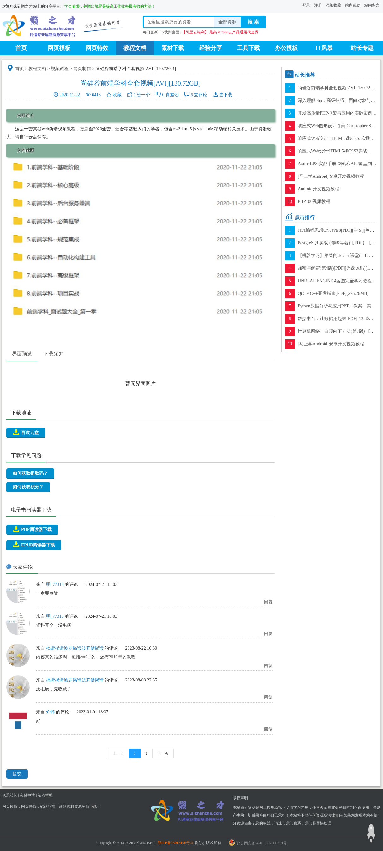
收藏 (117, 94)
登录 (306, 5)
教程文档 (134, 48)
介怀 (50, 712)
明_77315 (55, 584)
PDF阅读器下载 (32, 529)
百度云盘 (26, 432)
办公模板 (286, 48)
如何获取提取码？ (30, 473)
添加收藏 (333, 5)
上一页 (118, 753)
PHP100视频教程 (314, 201)
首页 (21, 48)
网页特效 (97, 48)
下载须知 (54, 353)
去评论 (200, 94)
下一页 (163, 753)
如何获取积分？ (28, 487)
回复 (268, 601)
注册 (318, 5)
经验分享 (210, 48)
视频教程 (60, 68)
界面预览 (22, 353)
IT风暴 (324, 48)
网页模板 (59, 48)
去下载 (225, 94)
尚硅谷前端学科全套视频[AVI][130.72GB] (338, 88)
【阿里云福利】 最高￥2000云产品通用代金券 (220, 32)
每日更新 (150, 32)
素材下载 (172, 48)
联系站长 (9, 795)
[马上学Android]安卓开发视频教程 (331, 176)
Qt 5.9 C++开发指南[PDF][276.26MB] (333, 293)
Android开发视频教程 (318, 189)
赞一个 (143, 94)
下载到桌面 (169, 32)
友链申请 (27, 795)
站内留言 (372, 5)
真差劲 (172, 94)
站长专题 (362, 48)
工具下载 (248, 48)
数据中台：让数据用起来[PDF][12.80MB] (337, 318)
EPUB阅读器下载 (34, 544)
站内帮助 (352, 5)
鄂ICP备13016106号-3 (175, 843)
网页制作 (82, 68)
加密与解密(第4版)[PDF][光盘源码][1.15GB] (340, 268)
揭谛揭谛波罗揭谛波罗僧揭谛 (75, 648)
